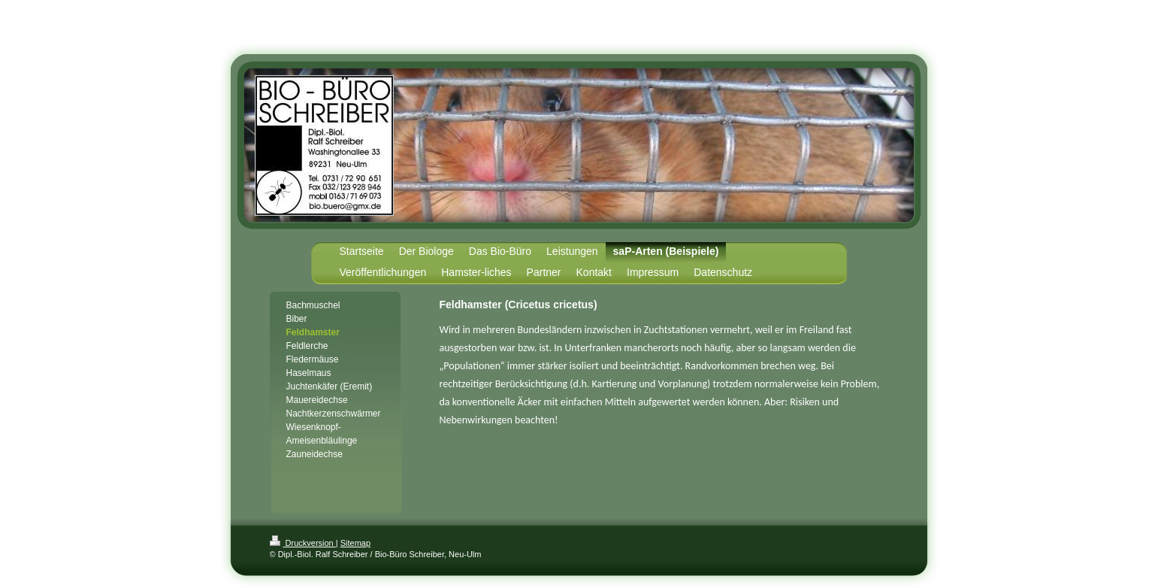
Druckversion (303, 542)
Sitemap (355, 542)
